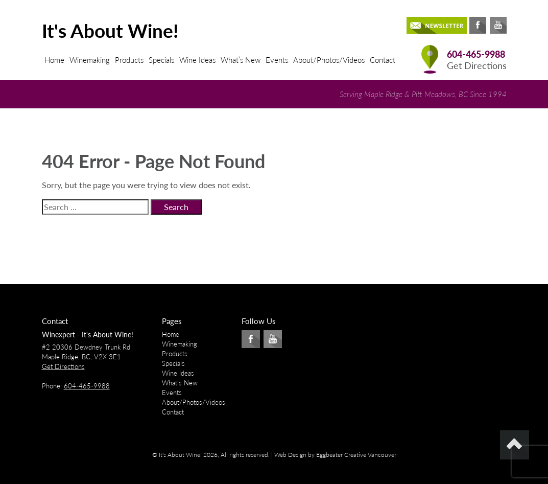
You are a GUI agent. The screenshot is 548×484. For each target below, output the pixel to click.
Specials (161, 59)
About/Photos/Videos (329, 59)
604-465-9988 (476, 54)
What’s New (240, 59)
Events (277, 59)
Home (54, 59)
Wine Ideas (197, 59)
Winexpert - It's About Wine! (87, 334)
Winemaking (89, 59)
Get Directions (477, 65)
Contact (382, 59)
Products (129, 59)
